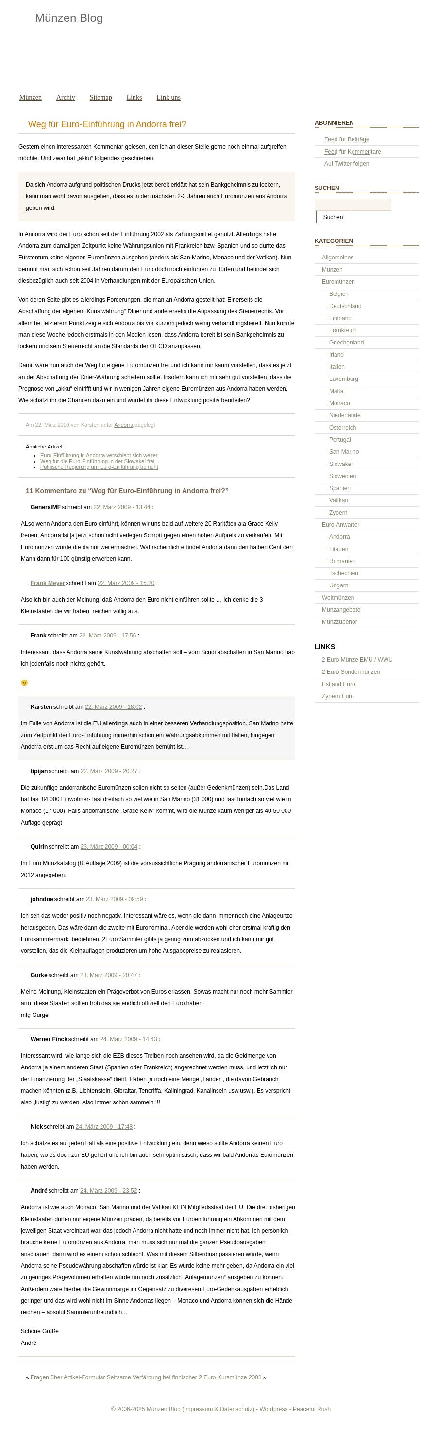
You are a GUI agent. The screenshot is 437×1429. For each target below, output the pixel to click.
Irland (336, 354)
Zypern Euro (338, 696)
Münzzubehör (339, 622)
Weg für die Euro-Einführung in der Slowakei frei (97, 461)
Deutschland (345, 306)
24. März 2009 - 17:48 (104, 1126)
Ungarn (338, 585)
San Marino (344, 451)
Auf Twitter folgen (347, 163)
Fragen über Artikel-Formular (68, 1377)
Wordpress (274, 1409)
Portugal (340, 439)
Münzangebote (341, 609)
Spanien (340, 488)
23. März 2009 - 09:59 (114, 899)
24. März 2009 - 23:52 (108, 1191)
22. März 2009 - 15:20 (126, 583)
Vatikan (338, 500)
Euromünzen (338, 281)
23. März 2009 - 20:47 (108, 975)
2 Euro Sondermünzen (351, 672)
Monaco (339, 403)
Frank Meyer (48, 583)
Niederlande (345, 415)
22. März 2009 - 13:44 (121, 507)
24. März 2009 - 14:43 (128, 1039)
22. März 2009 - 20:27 (109, 771)
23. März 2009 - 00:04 (109, 847)
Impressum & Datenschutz (218, 1409)
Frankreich (343, 330)
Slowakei (341, 464)
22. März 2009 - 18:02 (113, 707)
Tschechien (343, 573)
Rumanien (342, 561)
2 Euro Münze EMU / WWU (357, 659)
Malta (336, 391)
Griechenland (346, 342)
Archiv (65, 97)
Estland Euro (338, 684)
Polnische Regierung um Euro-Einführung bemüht (99, 467)
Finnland (340, 318)
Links (134, 97)
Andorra (123, 425)
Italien (337, 366)
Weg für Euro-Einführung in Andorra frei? (107, 124)
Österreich (342, 427)
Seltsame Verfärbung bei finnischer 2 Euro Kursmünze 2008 (184, 1377)
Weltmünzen (338, 597)
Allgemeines (337, 257)
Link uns (169, 97)
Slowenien (342, 476)
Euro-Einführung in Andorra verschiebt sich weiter (99, 455)
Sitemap (101, 97)
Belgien (339, 294)
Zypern (338, 512)
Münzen (30, 97)
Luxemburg (343, 379)
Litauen (338, 549)
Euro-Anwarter (340, 524)
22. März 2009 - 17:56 (107, 635)
